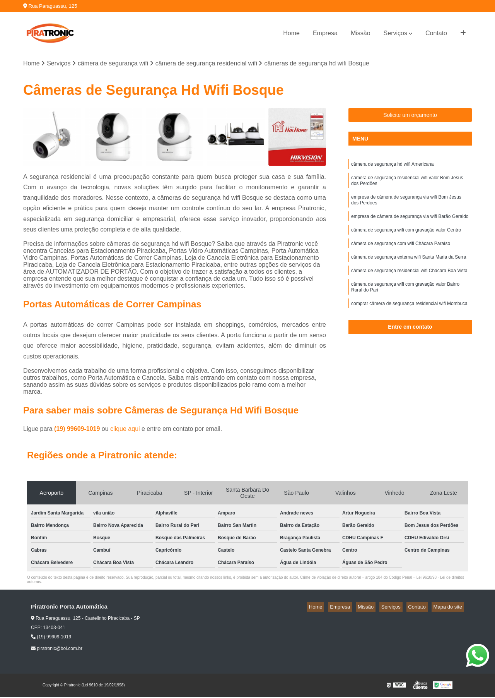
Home (291, 33)
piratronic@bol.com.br (56, 649)
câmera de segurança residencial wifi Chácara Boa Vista (409, 283)
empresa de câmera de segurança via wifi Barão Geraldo (410, 224)
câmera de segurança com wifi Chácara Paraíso (400, 253)
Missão (360, 33)
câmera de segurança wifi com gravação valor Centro (406, 239)
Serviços (395, 33)
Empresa (325, 33)
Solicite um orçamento (410, 116)
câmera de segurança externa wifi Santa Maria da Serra (408, 268)
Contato (436, 33)
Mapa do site (449, 608)
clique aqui (125, 430)
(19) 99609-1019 (78, 430)
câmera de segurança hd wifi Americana (392, 166)
